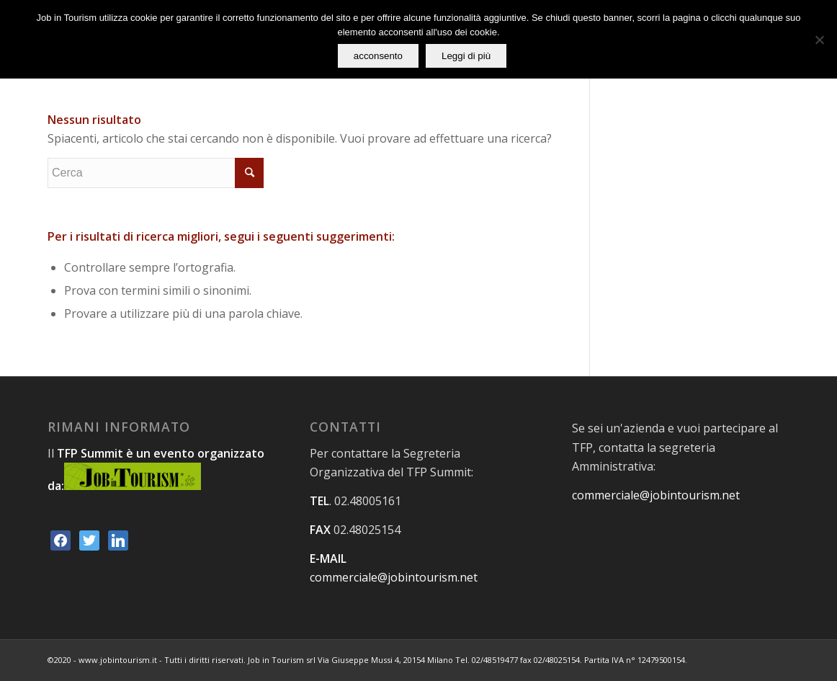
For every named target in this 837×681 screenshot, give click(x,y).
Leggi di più (466, 55)
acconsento (378, 55)
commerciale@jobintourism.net (394, 577)
